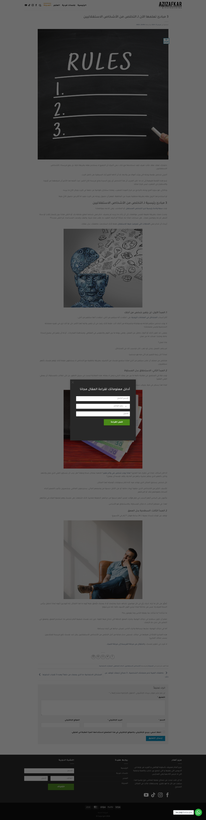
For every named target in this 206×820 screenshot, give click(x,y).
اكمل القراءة (117, 422)
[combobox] (127, 406)
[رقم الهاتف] (103, 406)
